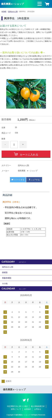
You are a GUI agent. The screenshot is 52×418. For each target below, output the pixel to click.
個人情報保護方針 (38, 406)
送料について (16, 409)
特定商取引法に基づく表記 (17, 406)
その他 (5, 283)
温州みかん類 (13, 11)
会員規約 (27, 409)
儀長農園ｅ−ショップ (12, 4)
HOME (4, 11)
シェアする (34, 180)
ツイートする (17, 180)
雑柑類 (5, 272)
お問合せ (37, 409)
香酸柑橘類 (6, 278)
